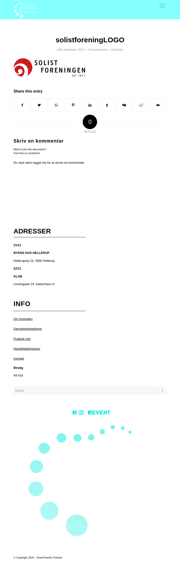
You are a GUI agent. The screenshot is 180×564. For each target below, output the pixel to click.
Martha (118, 49)
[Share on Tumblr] (107, 105)
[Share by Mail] (157, 105)
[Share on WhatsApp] (56, 105)
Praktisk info (22, 339)
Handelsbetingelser (26, 349)
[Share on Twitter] (39, 105)
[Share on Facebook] (22, 105)
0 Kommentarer (97, 49)
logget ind (39, 162)
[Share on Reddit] (141, 105)
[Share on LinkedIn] (90, 105)
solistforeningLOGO (90, 40)
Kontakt (18, 358)
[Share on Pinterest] (73, 105)
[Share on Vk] (124, 105)
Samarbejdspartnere (27, 329)
